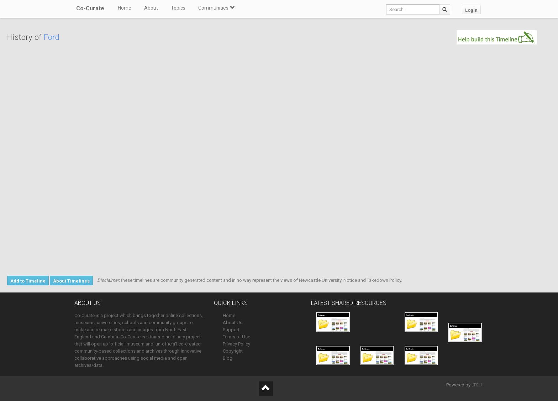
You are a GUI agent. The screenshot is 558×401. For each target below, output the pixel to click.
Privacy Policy (236, 344)
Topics (178, 8)
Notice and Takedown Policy (372, 280)
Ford (51, 37)
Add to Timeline (28, 281)
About (151, 8)
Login (471, 10)
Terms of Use (236, 336)
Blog (227, 358)
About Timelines (71, 281)
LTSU (477, 384)
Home (124, 8)
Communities (216, 8)
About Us (232, 322)
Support (231, 329)
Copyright (233, 351)
